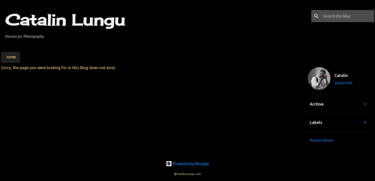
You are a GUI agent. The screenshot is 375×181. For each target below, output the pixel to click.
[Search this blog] (347, 16)
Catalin (341, 75)
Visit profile (343, 83)
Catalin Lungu (65, 19)
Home (11, 57)
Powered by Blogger (187, 163)
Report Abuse (321, 140)
